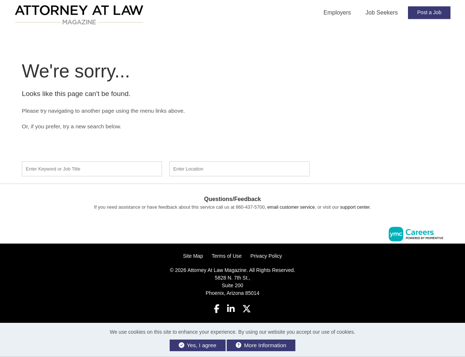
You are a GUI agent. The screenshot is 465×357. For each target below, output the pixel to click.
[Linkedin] (230, 309)
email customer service (291, 207)
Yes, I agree (198, 345)
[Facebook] (216, 309)
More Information (261, 345)
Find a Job (359, 168)
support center (354, 207)
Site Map (193, 256)
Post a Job (429, 12)
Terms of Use (227, 256)
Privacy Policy (266, 256)
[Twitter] (247, 309)
